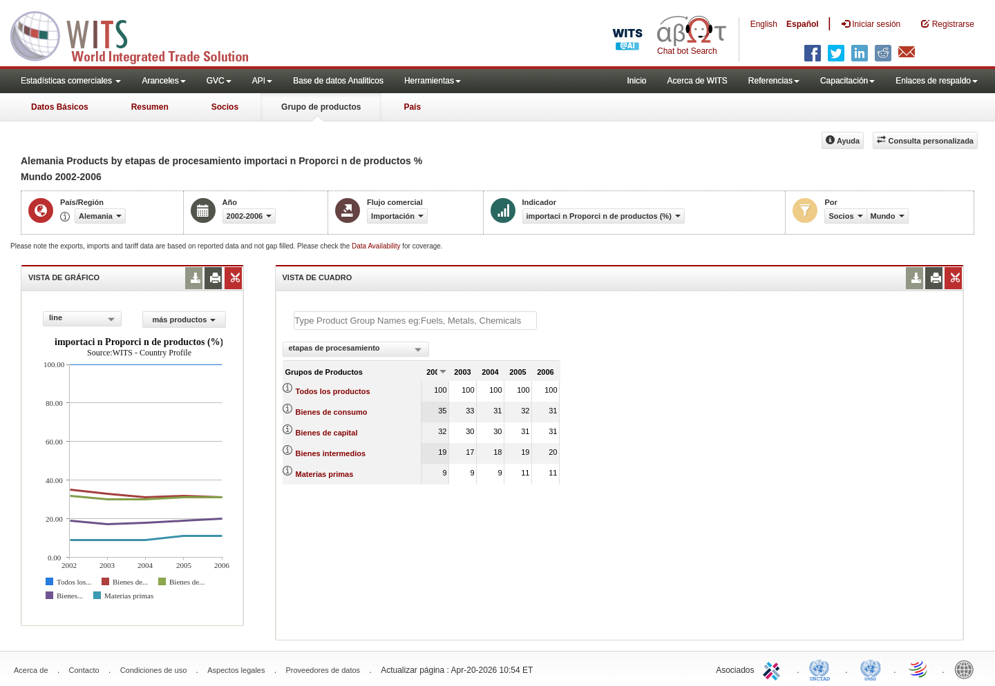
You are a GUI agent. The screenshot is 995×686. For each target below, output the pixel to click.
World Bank (967, 669)
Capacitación (847, 81)
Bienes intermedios (331, 453)
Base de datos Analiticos (338, 81)
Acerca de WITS (697, 81)
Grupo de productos (321, 107)
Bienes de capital (327, 433)
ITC (774, 669)
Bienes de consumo (332, 412)
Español (802, 24)
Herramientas (432, 81)
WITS (138, 34)
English (763, 24)
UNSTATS (870, 669)
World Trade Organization (919, 669)
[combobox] (82, 318)
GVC (219, 81)
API (262, 81)
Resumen (150, 107)
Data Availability (377, 246)
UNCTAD (822, 669)
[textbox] (415, 320)
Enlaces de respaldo (937, 81)
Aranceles (163, 81)
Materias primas (325, 474)
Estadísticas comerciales (71, 81)
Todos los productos (333, 391)
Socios (224, 107)
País (412, 107)
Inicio (636, 81)
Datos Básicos (59, 107)
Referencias (773, 81)
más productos (184, 319)
